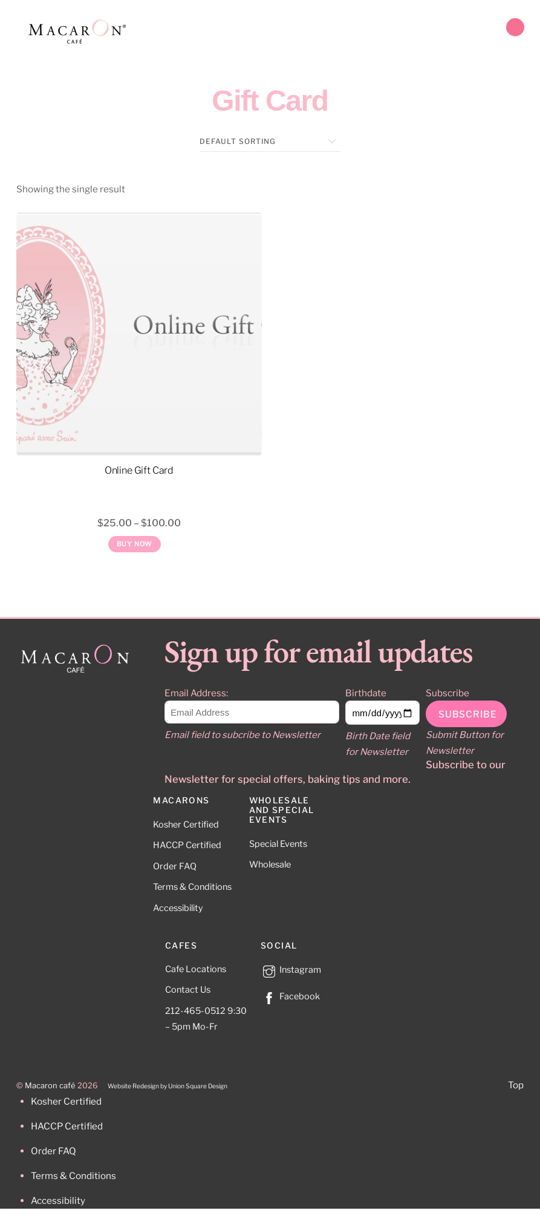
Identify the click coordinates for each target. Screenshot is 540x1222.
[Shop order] (270, 141)
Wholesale (270, 864)
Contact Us (187, 989)
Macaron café (50, 1085)
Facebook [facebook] (290, 996)
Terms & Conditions (192, 886)
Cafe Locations (195, 969)
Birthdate (365, 693)
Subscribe (447, 693)
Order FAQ (175, 866)
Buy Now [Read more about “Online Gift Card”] (135, 544)
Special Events (278, 843)
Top (516, 1085)
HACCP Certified (187, 845)
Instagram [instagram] (291, 969)
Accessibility (178, 908)
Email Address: (196, 693)
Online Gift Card (139, 470)
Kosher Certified (186, 824)
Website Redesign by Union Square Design (167, 1086)
